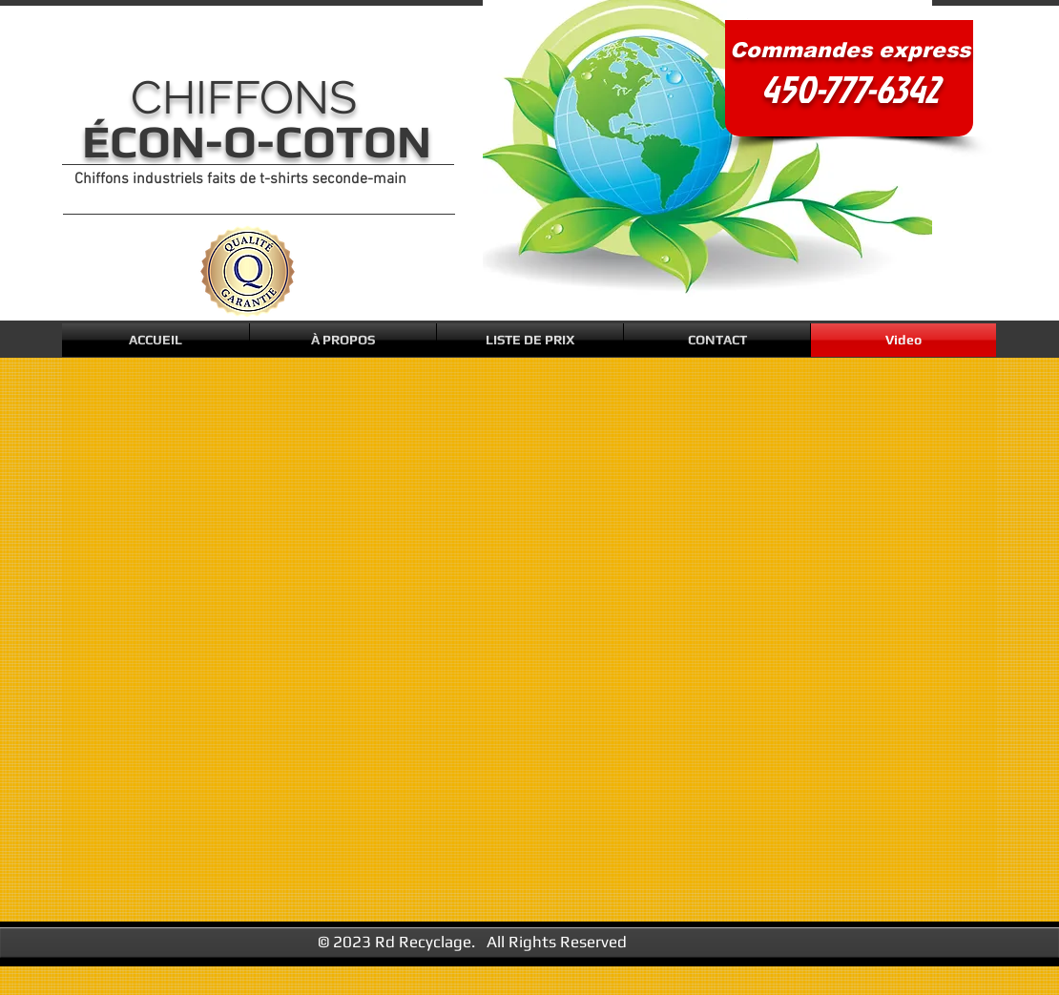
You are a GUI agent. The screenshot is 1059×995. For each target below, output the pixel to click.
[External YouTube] (535, 627)
